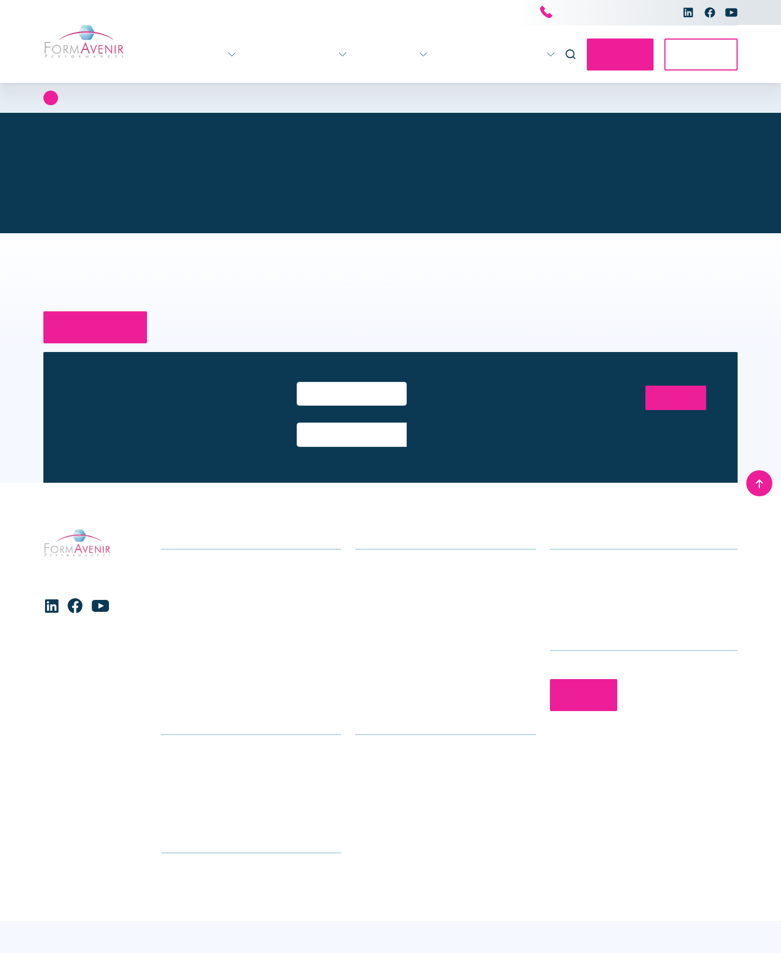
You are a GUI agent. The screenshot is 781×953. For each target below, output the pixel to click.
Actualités (435, 54)
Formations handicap (202, 569)
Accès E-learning (698, 54)
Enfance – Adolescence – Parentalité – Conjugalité (236, 594)
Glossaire (179, 771)
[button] (340, 834)
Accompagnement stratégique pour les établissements (429, 544)
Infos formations (193, 738)
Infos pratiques (368, 54)
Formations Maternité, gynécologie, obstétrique (250, 620)
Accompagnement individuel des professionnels (417, 594)
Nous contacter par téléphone (602, 13)
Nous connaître (503, 54)
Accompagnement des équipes (414, 569)
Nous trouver (185, 755)
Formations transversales (209, 670)
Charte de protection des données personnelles (110, 936)
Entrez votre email (327, 377)
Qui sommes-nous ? (393, 738)
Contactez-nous (610, 54)
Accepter (70, 915)
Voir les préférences (293, 915)
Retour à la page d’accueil (100, 327)
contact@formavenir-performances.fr (621, 569)
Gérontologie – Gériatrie (206, 552)
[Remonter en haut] (759, 453)
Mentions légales (705, 930)
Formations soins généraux (213, 535)
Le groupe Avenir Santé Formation (420, 755)
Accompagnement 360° (265, 54)
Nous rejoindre (383, 771)
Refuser (181, 915)
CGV (169, 788)
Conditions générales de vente (414, 930)
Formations (170, 54)
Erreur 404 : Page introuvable (135, 98)
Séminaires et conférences (405, 620)
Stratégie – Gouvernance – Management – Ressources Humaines (243, 644)
